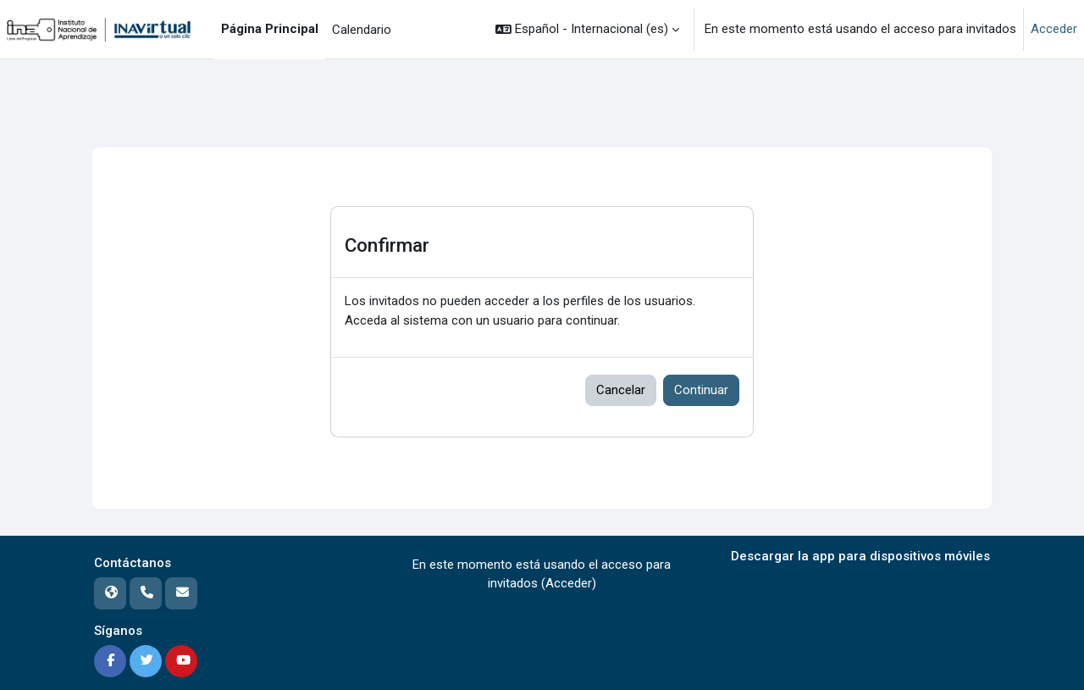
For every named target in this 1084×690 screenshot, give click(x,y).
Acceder (1054, 28)
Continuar (701, 390)
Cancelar (620, 390)
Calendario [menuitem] (361, 29)
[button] (587, 29)
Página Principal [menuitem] (269, 28)
